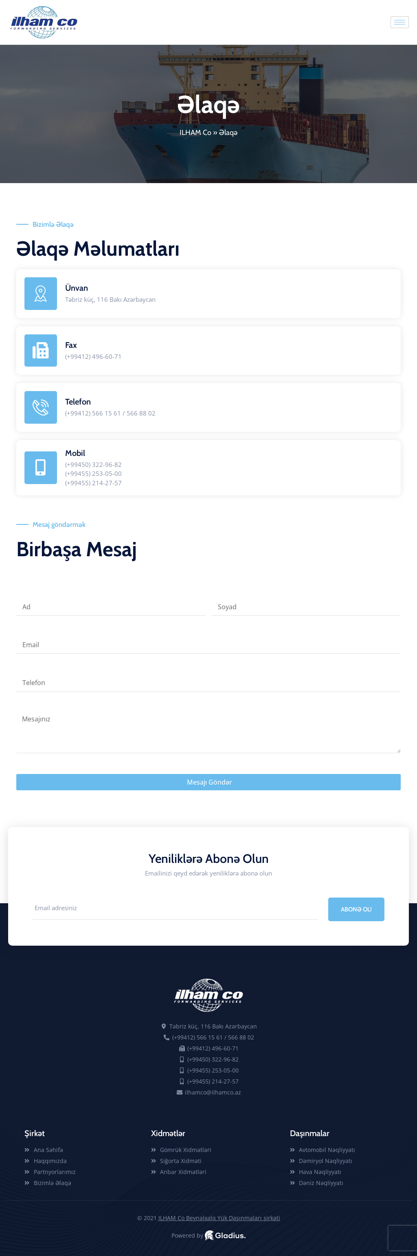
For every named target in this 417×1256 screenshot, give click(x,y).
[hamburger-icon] (400, 22)
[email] (175, 909)
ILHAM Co (195, 132)
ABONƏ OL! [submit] (356, 909)
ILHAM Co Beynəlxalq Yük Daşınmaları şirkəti (219, 1218)
